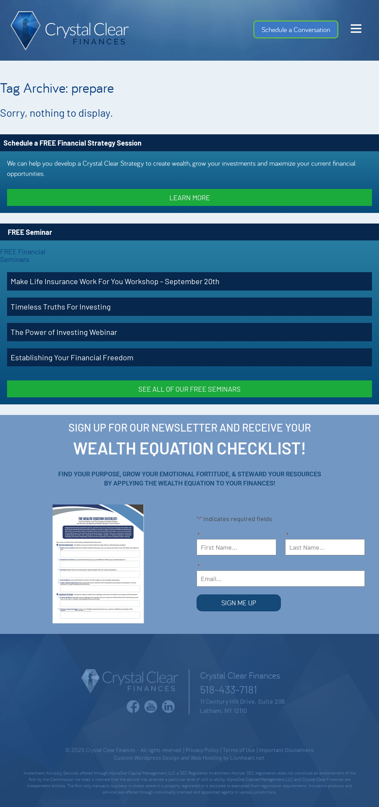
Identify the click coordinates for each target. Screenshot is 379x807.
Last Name (287, 535)
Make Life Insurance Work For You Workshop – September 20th (115, 281)
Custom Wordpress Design (147, 757)
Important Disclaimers (286, 749)
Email (198, 567)
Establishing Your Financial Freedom (72, 357)
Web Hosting (206, 757)
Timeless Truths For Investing (61, 306)
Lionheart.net (247, 757)
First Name (198, 535)
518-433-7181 (228, 689)
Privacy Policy (202, 749)
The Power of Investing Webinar (64, 331)
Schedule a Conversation (295, 29)
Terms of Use (239, 749)
